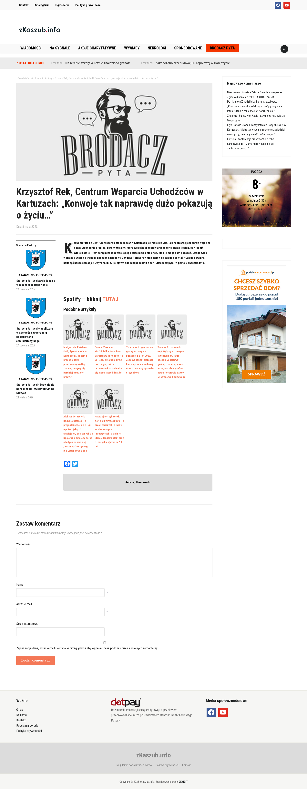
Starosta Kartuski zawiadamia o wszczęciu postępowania (35, 283)
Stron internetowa (27, 620)
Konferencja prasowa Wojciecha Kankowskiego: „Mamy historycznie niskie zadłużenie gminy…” (250, 144)
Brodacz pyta (222, 48)
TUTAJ (110, 299)
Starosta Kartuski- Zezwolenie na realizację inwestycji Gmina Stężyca (35, 389)
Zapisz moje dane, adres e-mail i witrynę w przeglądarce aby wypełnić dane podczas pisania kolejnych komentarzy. (87, 645)
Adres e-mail (24, 601)
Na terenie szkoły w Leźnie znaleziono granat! (97, 63)
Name (20, 581)
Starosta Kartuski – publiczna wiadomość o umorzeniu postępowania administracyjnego (34, 335)
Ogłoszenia (62, 5)
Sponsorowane (188, 48)
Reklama (21, 712)
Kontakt (24, 5)
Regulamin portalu (27, 722)
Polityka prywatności (88, 5)
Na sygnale (60, 48)
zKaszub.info (153, 752)
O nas (19, 706)
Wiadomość (23, 541)
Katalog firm (42, 5)
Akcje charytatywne (97, 48)
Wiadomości (31, 48)
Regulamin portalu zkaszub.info (134, 761)
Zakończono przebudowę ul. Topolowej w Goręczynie (192, 63)
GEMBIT (183, 778)
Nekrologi (157, 48)
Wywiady (132, 48)
